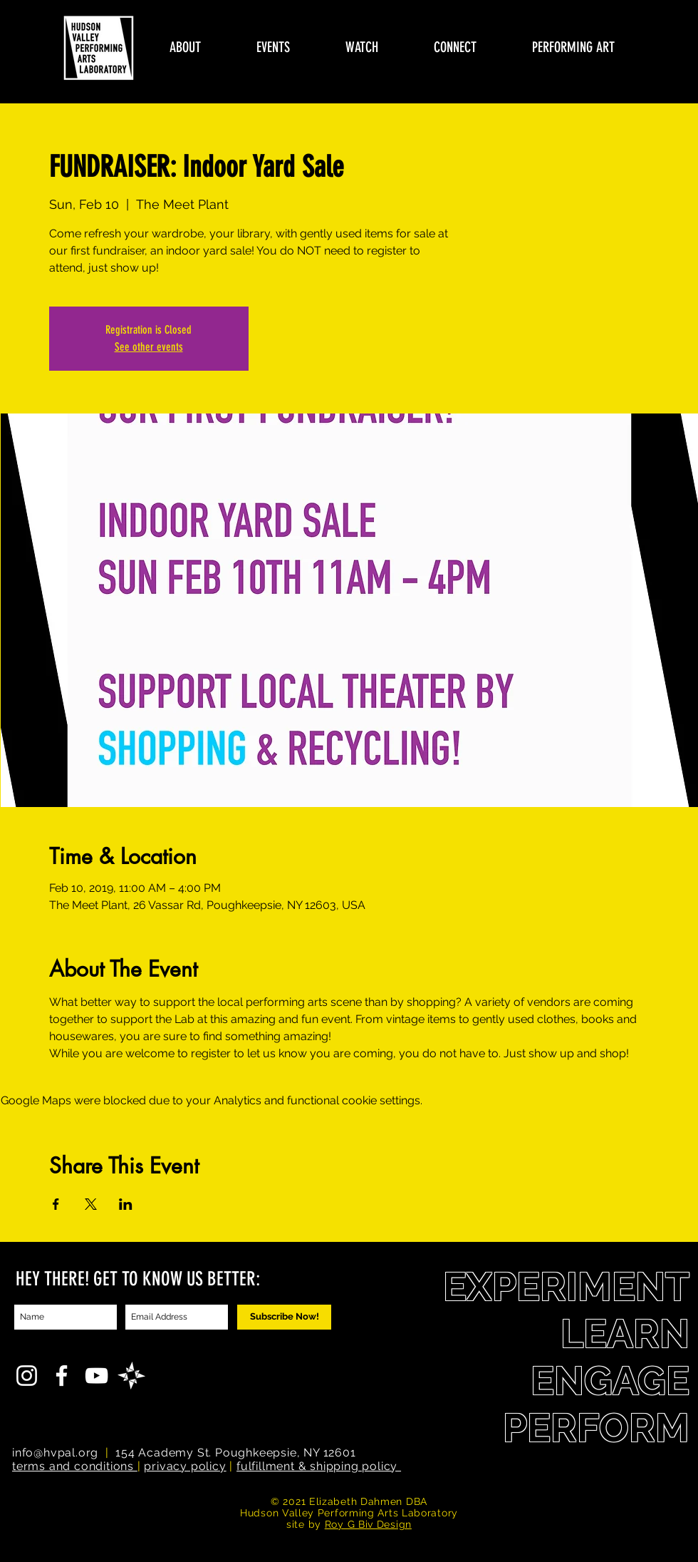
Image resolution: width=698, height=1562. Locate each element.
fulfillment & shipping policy (318, 1466)
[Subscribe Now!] (284, 1317)
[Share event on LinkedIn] (125, 1204)
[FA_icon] (131, 1375)
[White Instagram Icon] (27, 1375)
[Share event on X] (91, 1204)
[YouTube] (96, 1375)
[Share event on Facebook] (56, 1204)
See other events (149, 347)
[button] (185, 47)
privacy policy (185, 1466)
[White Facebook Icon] (61, 1375)
